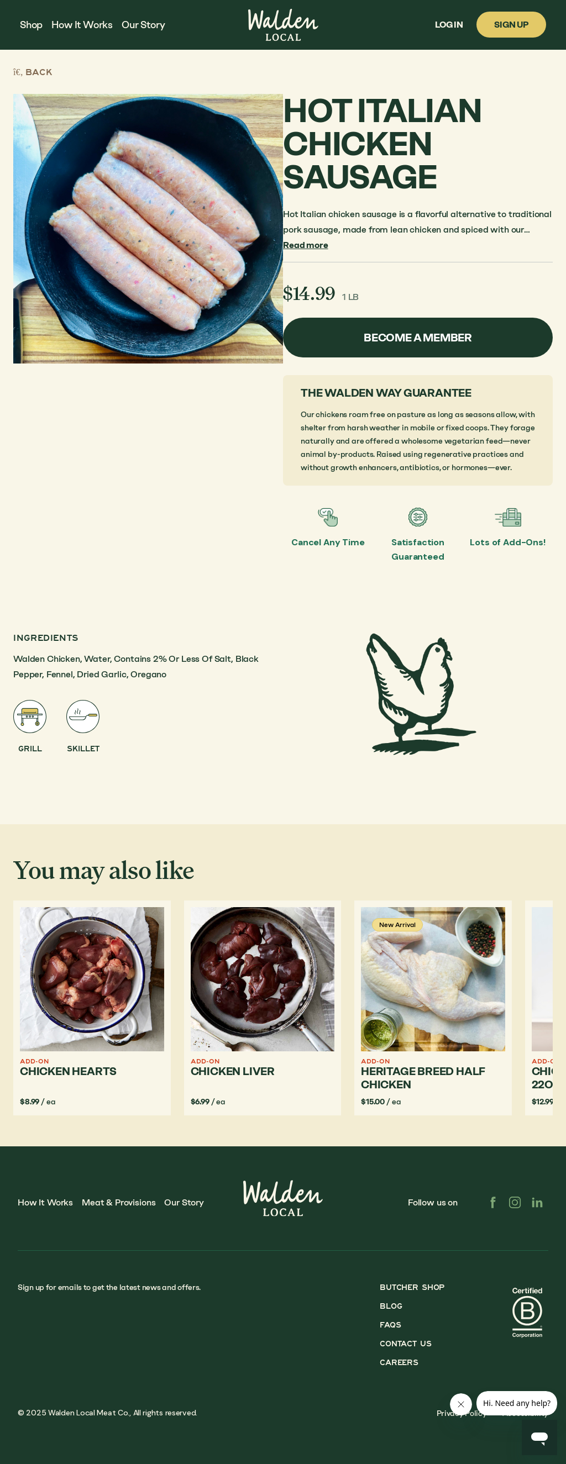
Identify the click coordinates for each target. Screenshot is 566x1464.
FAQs (390, 1325)
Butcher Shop (412, 1287)
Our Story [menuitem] (143, 25)
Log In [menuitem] (449, 24)
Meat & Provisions (118, 1202)
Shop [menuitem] (31, 25)
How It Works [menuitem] (82, 25)
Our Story (184, 1202)
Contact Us (405, 1344)
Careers (399, 1362)
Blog (391, 1306)
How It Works (45, 1202)
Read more (305, 245)
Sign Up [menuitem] (511, 24)
